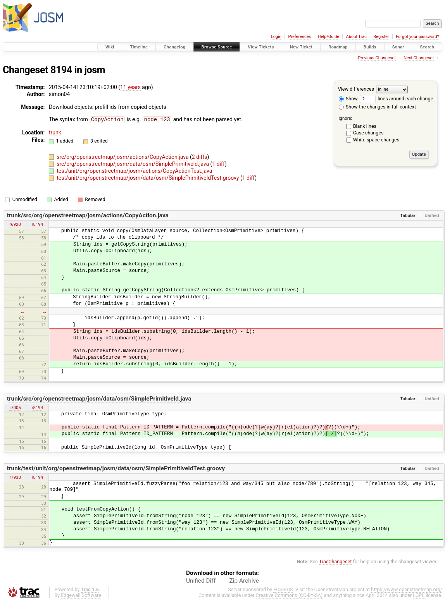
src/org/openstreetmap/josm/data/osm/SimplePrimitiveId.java (133, 163)
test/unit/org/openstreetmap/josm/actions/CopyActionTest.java (134, 170)
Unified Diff (201, 580)
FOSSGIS (283, 589)
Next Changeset (419, 57)
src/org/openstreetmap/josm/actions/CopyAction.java (123, 156)
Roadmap (338, 47)
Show (348, 98)
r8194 (37, 224)
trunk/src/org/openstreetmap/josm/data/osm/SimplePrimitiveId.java (99, 398)
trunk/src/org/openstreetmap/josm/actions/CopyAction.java (88, 215)
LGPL (418, 595)
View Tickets (261, 47)
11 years (130, 87)
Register (381, 36)
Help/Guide (328, 36)
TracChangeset (335, 561)
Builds (370, 47)
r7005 (15, 407)
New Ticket (301, 47)
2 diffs (199, 156)
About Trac (356, 36)
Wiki (109, 47)
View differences (356, 89)
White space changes (376, 140)
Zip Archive (244, 580)
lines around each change (396, 98)
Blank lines (364, 126)
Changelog (174, 47)
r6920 (15, 224)
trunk (55, 132)
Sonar (398, 47)
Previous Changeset (376, 57)
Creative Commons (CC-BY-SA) (289, 595)
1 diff (218, 163)
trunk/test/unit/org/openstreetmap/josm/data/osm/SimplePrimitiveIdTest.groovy (116, 467)
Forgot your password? (417, 36)
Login (276, 36)
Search (427, 47)
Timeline (139, 47)
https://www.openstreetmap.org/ (406, 589)
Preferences (299, 36)
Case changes (368, 133)
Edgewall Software (81, 595)
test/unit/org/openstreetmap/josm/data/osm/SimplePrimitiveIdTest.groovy (148, 177)
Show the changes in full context (377, 107)
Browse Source (217, 47)
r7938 (15, 477)
